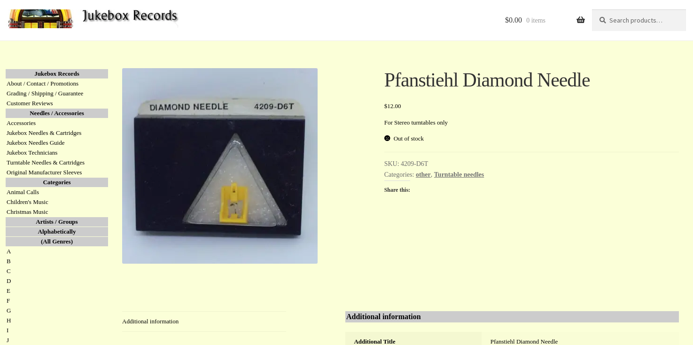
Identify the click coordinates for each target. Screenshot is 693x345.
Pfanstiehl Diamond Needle (524, 341)
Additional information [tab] (150, 321)
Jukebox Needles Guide (35, 142)
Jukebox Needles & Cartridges (44, 132)
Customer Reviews (30, 103)
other (423, 174)
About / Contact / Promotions (42, 83)
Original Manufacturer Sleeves (44, 172)
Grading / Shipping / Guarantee (45, 93)
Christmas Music (27, 211)
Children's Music (27, 201)
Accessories (21, 122)
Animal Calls (23, 192)
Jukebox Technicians (32, 152)
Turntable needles (459, 174)
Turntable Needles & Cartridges (46, 162)
